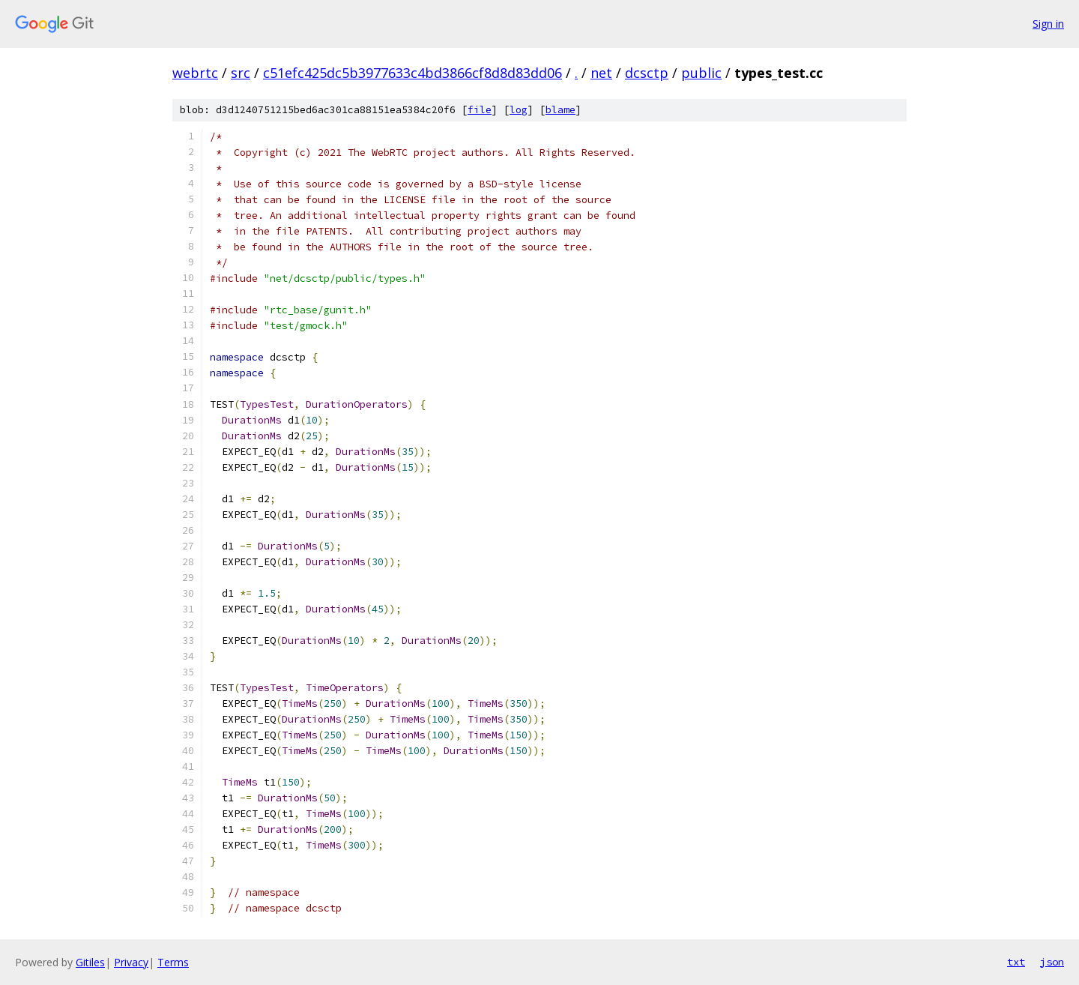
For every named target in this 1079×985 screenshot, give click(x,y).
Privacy (131, 962)
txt (1016, 962)
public (701, 73)
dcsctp (646, 73)
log (519, 109)
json (1052, 962)
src (240, 73)
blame (560, 109)
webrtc (195, 73)
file (480, 109)
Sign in (1048, 23)
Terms (173, 962)
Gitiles (90, 962)
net (601, 73)
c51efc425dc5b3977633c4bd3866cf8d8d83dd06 (412, 73)
